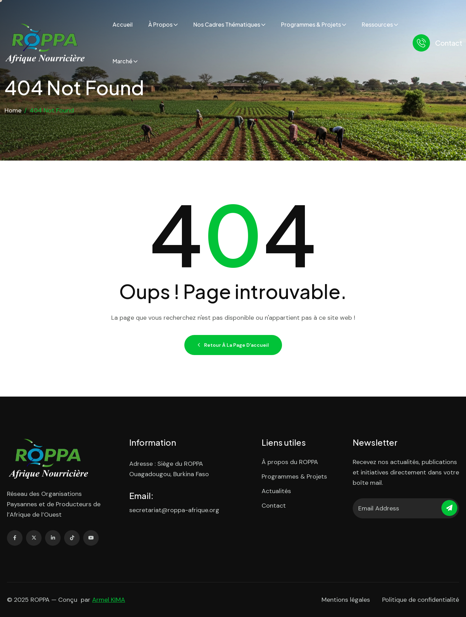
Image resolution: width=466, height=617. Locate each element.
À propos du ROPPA (290, 462)
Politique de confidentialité (420, 600)
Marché (122, 61)
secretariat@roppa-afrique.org (174, 510)
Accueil (123, 24)
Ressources (377, 24)
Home (13, 110)
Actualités (276, 491)
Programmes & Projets (311, 24)
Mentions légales (346, 600)
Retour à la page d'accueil (233, 345)
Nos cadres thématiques (226, 24)
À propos (160, 24)
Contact (448, 42)
